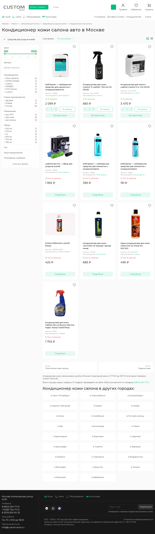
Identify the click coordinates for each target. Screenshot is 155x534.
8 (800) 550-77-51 (11, 507)
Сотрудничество (133, 17)
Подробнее (60, 195)
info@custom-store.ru (13, 527)
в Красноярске (60, 436)
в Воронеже (97, 436)
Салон (59, 496)
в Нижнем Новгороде (60, 406)
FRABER (21, 86)
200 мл (21, 128)
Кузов (48, 496)
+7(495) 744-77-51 (11, 509)
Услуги (148, 17)
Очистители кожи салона (69, 367)
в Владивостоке (135, 457)
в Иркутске (98, 467)
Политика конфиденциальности (138, 519)
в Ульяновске (98, 457)
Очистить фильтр (20, 164)
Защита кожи (126, 367)
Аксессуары (93, 496)
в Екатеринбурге (135, 395)
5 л (21, 134)
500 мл (21, 136)
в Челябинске (97, 416)
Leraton (21, 83)
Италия (21, 103)
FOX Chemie (21, 89)
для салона (21, 120)
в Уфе (60, 426)
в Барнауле (135, 447)
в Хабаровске (98, 477)
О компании (99, 17)
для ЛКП (21, 114)
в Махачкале (60, 477)
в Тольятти (98, 447)
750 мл (21, 142)
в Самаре (135, 406)
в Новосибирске (97, 395)
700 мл (21, 139)
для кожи (21, 117)
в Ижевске (60, 457)
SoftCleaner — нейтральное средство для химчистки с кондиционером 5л (58, 87)
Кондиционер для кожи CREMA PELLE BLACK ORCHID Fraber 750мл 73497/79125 (59, 325)
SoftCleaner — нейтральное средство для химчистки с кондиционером (96, 166)
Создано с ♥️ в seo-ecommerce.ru (59, 524)
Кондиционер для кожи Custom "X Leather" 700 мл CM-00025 (97, 87)
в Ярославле (60, 467)
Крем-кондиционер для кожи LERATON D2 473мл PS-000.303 (135, 246)
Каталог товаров (37, 7)
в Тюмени (135, 467)
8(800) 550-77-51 (141, 382)
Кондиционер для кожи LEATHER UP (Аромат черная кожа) (97, 246)
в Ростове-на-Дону (135, 416)
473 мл (21, 131)
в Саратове (135, 436)
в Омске (60, 416)
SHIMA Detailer (21, 81)
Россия (21, 106)
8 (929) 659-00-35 (11, 512)
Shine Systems (21, 78)
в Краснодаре (60, 447)
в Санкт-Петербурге (60, 395)
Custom (21, 92)
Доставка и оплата (115, 17)
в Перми (135, 426)
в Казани (98, 406)
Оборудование (75, 496)
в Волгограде (98, 426)
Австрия (21, 100)
